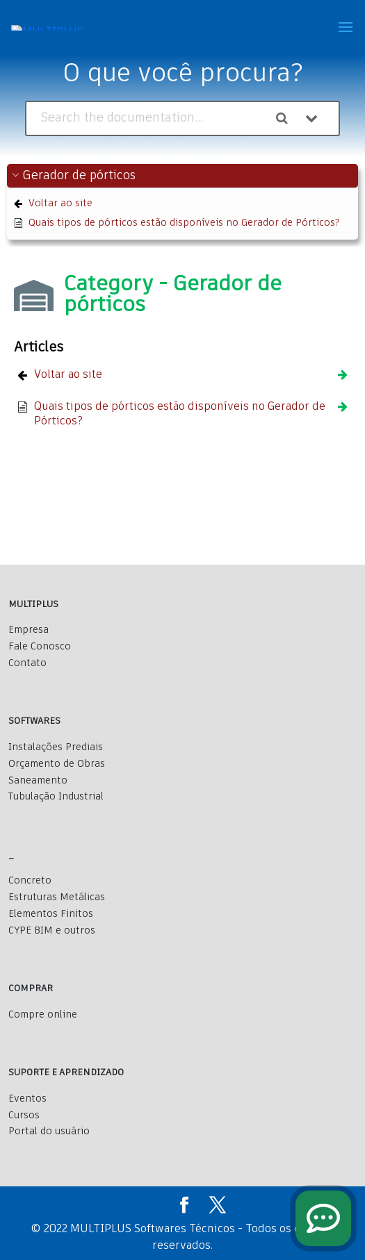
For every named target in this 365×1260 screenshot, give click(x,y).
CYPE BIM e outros (51, 931)
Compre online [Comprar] (42, 1015)
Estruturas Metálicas (56, 897)
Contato (27, 663)
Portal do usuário (49, 1131)
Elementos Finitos (50, 914)
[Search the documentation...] (148, 118)
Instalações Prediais (55, 747)
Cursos (24, 1115)
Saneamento (37, 781)
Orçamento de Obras (56, 764)
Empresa (28, 630)
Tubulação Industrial (56, 797)
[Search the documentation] (287, 118)
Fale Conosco (39, 647)
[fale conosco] (323, 1218)
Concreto (29, 881)
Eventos (27, 1099)
